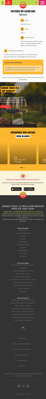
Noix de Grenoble (23, 242)
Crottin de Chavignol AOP (23, 233)
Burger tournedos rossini (23, 276)
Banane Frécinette (23, 250)
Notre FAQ (23, 329)
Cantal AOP (23, 253)
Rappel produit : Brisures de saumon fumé (23, 314)
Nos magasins (21, 338)
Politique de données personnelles (21, 344)
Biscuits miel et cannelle (23, 274)
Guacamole (23, 291)
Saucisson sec (23, 230)
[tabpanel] (23, 154)
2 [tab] (24, 168)
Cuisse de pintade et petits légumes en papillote (23, 279)
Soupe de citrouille (23, 288)
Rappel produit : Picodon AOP (23, 320)
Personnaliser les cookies (21, 355)
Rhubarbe (23, 247)
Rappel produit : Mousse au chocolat (23, 317)
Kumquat (23, 239)
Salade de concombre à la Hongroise (23, 271)
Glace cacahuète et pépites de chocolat (23, 265)
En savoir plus (5, 106)
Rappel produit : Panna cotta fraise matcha (23, 303)
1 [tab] (22, 168)
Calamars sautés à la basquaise (23, 282)
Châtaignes (23, 236)
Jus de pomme (23, 256)
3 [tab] (25, 168)
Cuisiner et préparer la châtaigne (23, 285)
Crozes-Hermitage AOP (23, 244)
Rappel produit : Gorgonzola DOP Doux (23, 311)
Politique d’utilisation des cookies (21, 349)
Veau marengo (23, 268)
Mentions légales (21, 360)
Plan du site (21, 366)
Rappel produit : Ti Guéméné (23, 305)
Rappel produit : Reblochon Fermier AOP (23, 308)
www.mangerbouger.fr (24, 376)
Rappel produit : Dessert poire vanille (23, 300)
